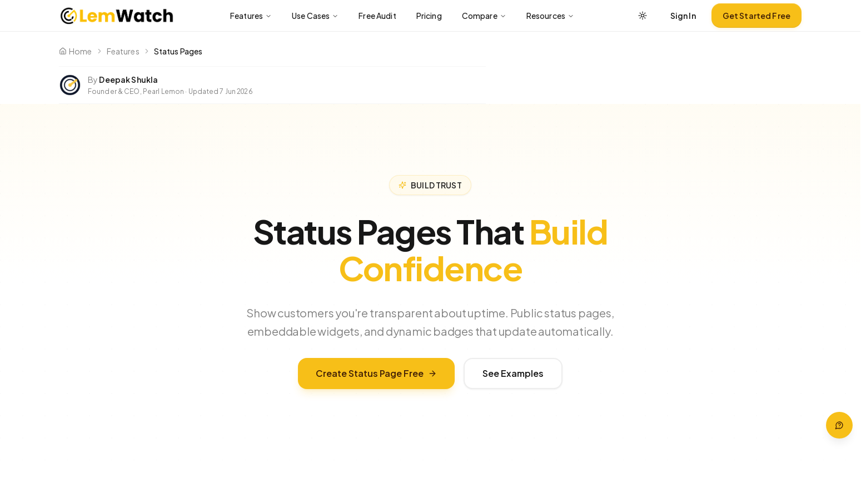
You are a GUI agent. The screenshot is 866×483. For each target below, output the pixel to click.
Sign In (683, 16)
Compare (484, 16)
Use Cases (315, 16)
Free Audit (377, 16)
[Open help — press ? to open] (839, 425)
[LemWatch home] (116, 15)
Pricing (429, 16)
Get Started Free (756, 16)
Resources (550, 16)
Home (75, 51)
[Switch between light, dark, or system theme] (642, 15)
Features (251, 16)
